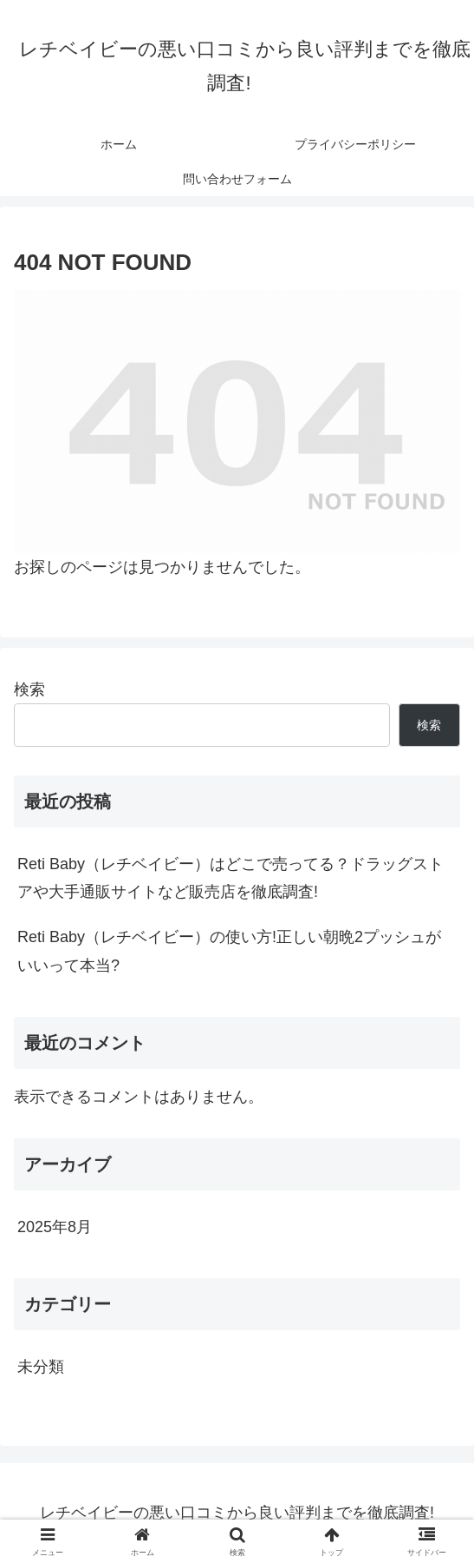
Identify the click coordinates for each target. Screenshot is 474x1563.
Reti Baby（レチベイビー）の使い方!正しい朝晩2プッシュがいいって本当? (229, 950)
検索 (29, 689)
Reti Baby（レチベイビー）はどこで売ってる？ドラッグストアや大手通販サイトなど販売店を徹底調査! (230, 877)
